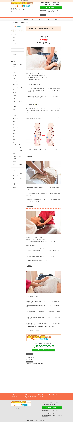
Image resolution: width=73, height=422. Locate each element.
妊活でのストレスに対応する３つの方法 (17, 174)
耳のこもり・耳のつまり (17, 102)
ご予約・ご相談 (16, 46)
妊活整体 (15, 72)
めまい (14, 92)
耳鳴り (14, 98)
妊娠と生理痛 (15, 153)
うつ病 (14, 115)
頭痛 (14, 121)
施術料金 (26, 19)
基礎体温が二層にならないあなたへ (17, 165)
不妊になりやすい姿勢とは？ (17, 179)
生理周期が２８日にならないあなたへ (17, 170)
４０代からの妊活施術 (17, 150)
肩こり (14, 124)
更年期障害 (15, 95)
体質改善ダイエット (17, 81)
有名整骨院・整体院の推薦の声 (17, 53)
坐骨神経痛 (15, 75)
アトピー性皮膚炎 (16, 69)
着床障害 (15, 161)
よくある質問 (15, 57)
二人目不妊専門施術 (17, 147)
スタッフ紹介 (47, 19)
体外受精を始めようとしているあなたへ (17, 143)
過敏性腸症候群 (16, 84)
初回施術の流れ (16, 187)
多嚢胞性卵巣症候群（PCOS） (17, 157)
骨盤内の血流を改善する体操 (17, 184)
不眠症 (14, 106)
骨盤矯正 (15, 133)
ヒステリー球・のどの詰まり (17, 88)
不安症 (14, 112)
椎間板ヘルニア (16, 78)
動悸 (14, 130)
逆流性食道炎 (15, 127)
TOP (16, 19)
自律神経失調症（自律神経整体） (17, 65)
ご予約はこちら (57, 19)
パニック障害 (15, 109)
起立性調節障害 (16, 118)
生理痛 (14, 139)
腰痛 (14, 136)
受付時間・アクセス (36, 19)
